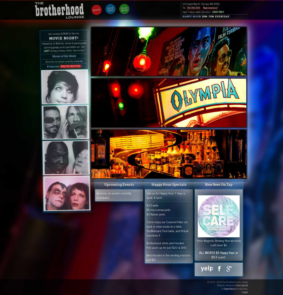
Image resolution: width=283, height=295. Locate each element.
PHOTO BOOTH (70, 66)
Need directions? (210, 8)
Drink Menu (110, 9)
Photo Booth (124, 9)
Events (97, 10)
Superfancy (230, 289)
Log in (245, 292)
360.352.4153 (193, 8)
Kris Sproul (242, 285)
